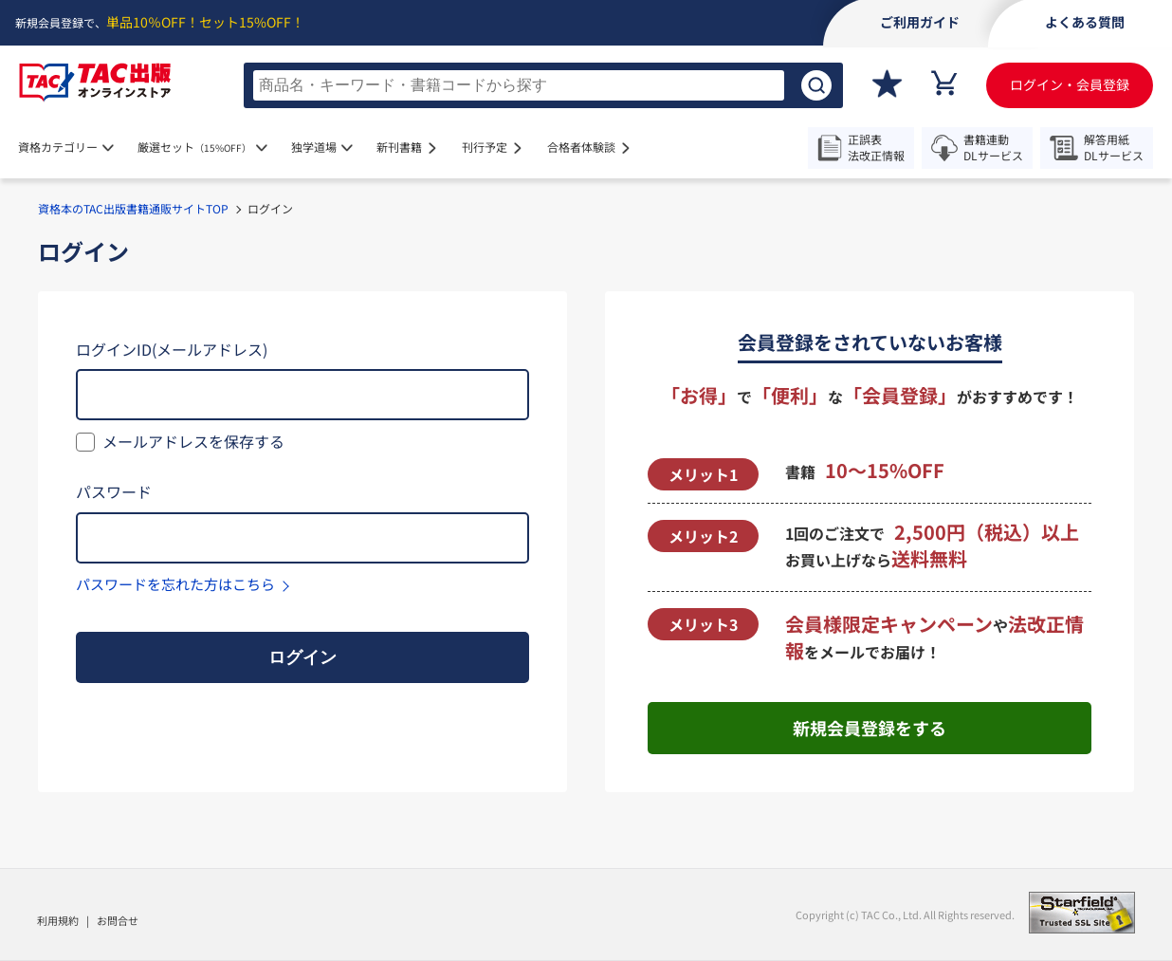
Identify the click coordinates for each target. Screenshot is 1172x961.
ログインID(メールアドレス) (171, 349)
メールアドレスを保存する (193, 441)
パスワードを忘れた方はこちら (175, 584)
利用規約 (58, 920)
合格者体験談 (581, 147)
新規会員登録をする (869, 727)
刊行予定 (484, 147)
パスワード (114, 491)
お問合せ (117, 920)
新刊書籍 (399, 147)
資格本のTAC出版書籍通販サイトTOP (133, 208)
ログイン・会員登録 (1069, 84)
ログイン (302, 657)
